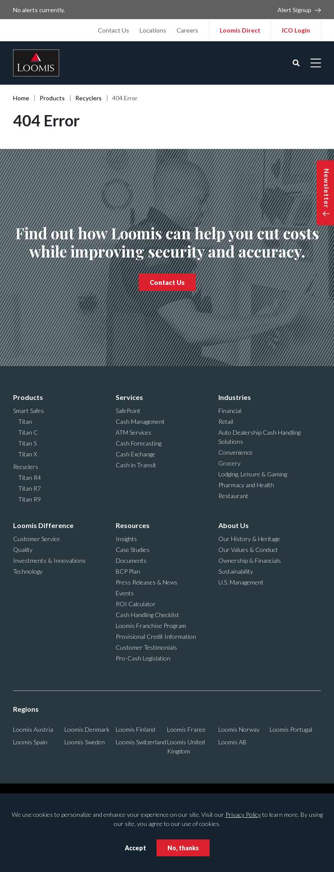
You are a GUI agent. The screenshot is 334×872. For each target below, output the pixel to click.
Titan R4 (29, 477)
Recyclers (88, 98)
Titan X (27, 454)
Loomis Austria (33, 729)
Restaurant (233, 495)
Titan (25, 421)
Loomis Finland (135, 729)
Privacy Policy (243, 814)
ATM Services (133, 432)
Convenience (235, 452)
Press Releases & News (146, 582)
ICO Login (296, 30)
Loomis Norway (239, 729)
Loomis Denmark (87, 729)
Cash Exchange (135, 454)
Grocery (229, 463)
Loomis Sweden (84, 742)
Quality (23, 549)
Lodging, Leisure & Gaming (252, 474)
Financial (229, 410)
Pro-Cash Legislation (143, 658)
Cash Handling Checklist (147, 614)
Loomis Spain (30, 742)
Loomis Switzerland (141, 742)
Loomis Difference (43, 525)
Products (52, 98)
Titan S (27, 443)
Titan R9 (29, 499)
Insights (126, 538)
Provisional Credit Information (156, 636)
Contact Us (113, 30)
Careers (187, 30)
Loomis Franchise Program (151, 625)
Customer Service (36, 538)
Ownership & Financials (249, 560)
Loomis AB (232, 742)
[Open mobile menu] (316, 63)
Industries (234, 397)
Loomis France (186, 729)
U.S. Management (241, 582)
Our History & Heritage (249, 538)
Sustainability (235, 571)
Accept (135, 848)
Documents (131, 560)
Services (129, 397)
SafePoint (128, 410)
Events (125, 593)
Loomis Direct (240, 30)
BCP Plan (128, 571)
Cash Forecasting (138, 443)
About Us (233, 525)
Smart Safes (28, 410)
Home (21, 98)
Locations (153, 30)
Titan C (28, 432)
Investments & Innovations (49, 560)
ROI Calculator (136, 604)
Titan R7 (29, 488)
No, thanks (183, 848)
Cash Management (140, 421)
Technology (28, 571)
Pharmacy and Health (246, 485)
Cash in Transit (136, 465)
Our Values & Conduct (248, 549)
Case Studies (133, 549)
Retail (225, 421)
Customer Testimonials (146, 647)
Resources (133, 525)
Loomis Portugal (291, 729)
